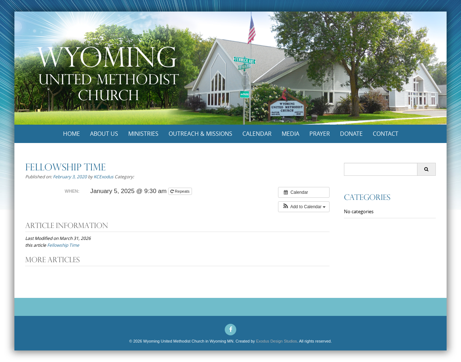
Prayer (319, 134)
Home (71, 134)
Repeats (180, 191)
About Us (104, 134)
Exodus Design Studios (276, 341)
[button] (303, 207)
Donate (351, 134)
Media (290, 134)
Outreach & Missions (200, 134)
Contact (385, 134)
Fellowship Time (63, 245)
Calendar (257, 134)
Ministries (143, 134)
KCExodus (103, 176)
